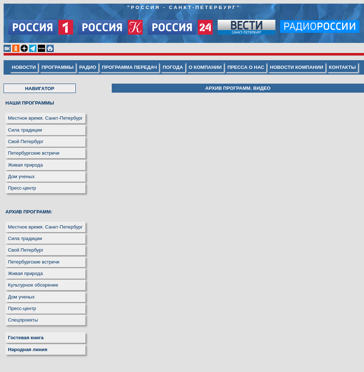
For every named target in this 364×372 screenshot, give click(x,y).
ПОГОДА (173, 67)
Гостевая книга (26, 337)
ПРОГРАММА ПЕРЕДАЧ (129, 67)
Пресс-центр (22, 188)
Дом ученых (21, 176)
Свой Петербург (26, 141)
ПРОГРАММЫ (57, 67)
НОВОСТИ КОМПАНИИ (296, 67)
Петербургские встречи (33, 153)
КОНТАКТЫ (342, 67)
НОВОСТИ (24, 67)
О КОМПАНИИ (205, 67)
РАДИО (87, 67)
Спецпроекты (23, 320)
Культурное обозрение (33, 285)
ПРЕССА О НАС (245, 67)
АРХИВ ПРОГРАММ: (28, 211)
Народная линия (27, 349)
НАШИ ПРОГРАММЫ (29, 103)
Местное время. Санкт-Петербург (45, 118)
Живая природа (25, 165)
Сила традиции (25, 130)
